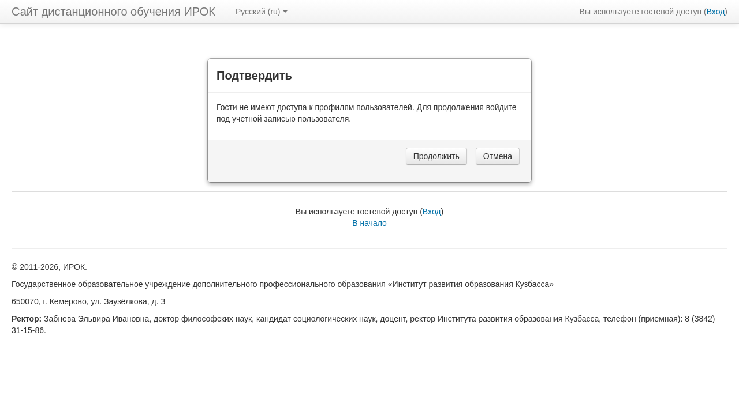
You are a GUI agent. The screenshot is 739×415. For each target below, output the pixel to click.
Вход (716, 11)
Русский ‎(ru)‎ (262, 11)
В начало (369, 223)
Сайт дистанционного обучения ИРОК (113, 11)
